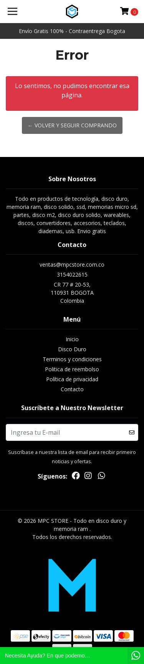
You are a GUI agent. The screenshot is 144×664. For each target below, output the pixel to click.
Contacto (72, 389)
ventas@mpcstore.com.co (72, 264)
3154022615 (72, 274)
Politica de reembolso (72, 369)
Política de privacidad (72, 379)
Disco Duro (72, 349)
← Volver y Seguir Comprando (72, 125)
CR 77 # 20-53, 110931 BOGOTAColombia (72, 292)
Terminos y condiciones (72, 359)
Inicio (72, 339)
